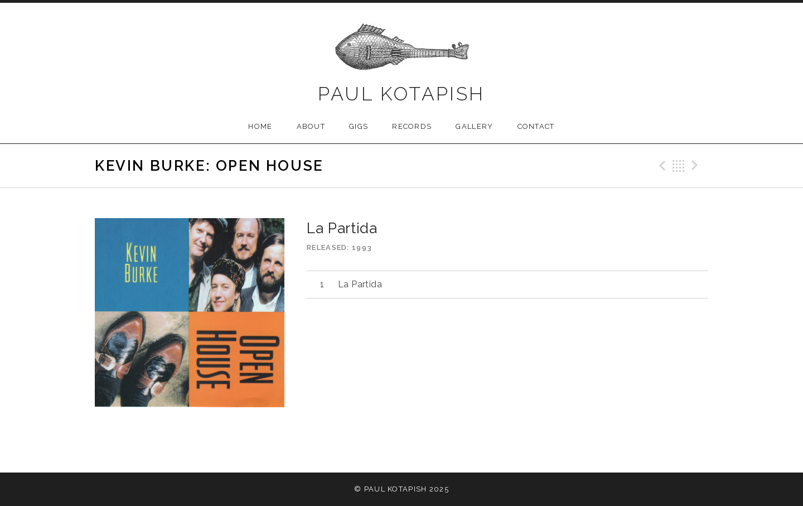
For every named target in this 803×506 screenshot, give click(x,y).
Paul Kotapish (401, 94)
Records (412, 126)
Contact (536, 126)
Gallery (474, 126)
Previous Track (661, 165)
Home (260, 126)
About (311, 126)
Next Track (696, 165)
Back (679, 165)
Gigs (358, 126)
